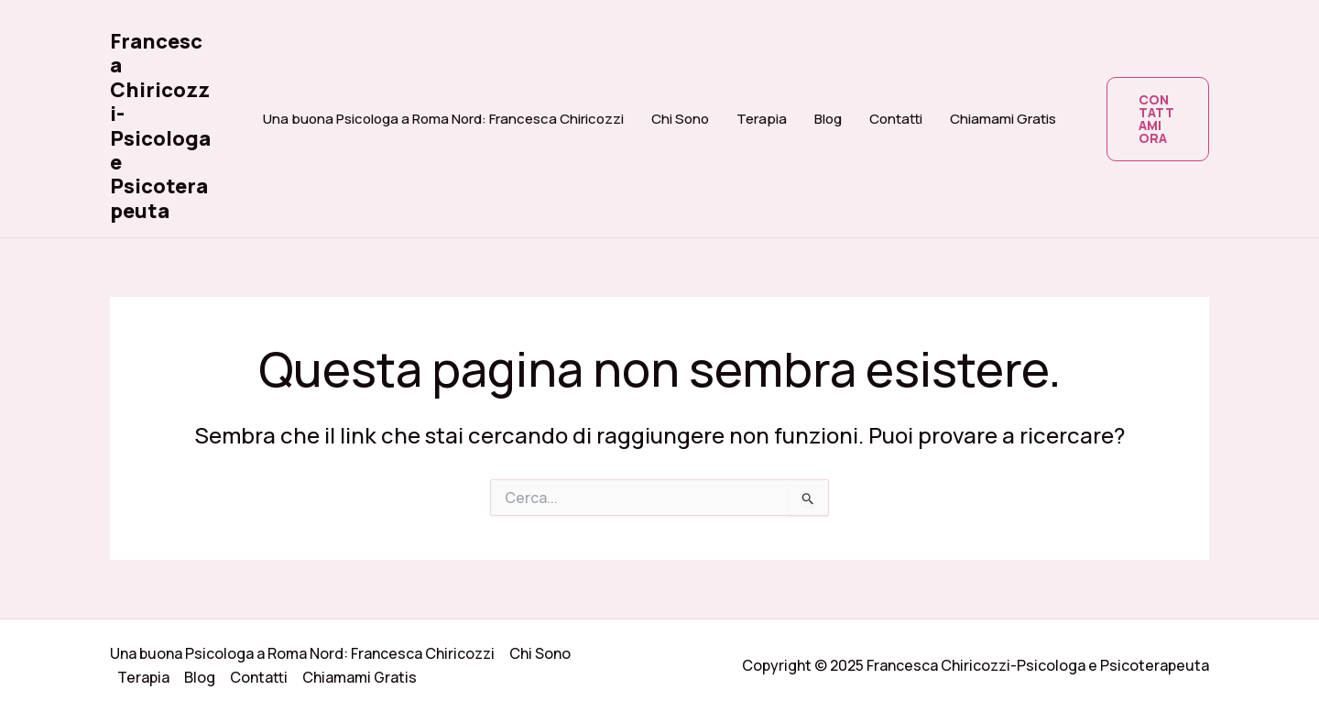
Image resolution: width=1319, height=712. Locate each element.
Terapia (761, 118)
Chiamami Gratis (1003, 118)
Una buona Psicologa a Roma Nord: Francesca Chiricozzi (443, 118)
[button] (1157, 119)
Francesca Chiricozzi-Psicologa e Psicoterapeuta (160, 126)
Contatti (895, 118)
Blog (828, 118)
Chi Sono (680, 118)
